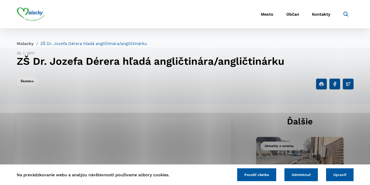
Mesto (267, 14)
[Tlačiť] (321, 84)
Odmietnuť (301, 175)
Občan (292, 14)
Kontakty (321, 14)
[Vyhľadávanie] (345, 14)
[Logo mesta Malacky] (31, 14)
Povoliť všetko (256, 175)
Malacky (25, 43)
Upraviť (339, 175)
